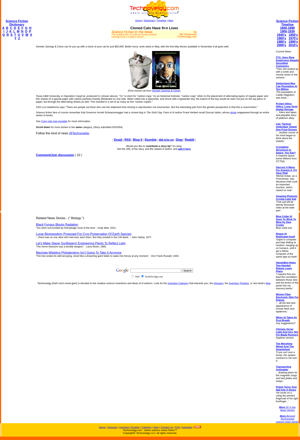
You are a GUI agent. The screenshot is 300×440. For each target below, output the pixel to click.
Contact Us (167, 427)
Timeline (161, 20)
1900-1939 (287, 31)
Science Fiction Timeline (287, 22)
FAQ (177, 427)
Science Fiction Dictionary (17, 22)
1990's (293, 41)
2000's (281, 45)
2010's (293, 45)
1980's (281, 41)
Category (146, 427)
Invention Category (178, 283)
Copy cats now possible (54, 121)
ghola (233, 112)
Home (138, 20)
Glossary (218, 283)
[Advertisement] (16, 100)
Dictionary (149, 20)
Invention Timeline (239, 283)
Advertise (187, 427)
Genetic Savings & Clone (166, 90)
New (170, 20)
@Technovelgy (79, 133)
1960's (281, 38)
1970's (293, 38)
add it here (184, 148)
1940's (281, 34)
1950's (293, 34)
